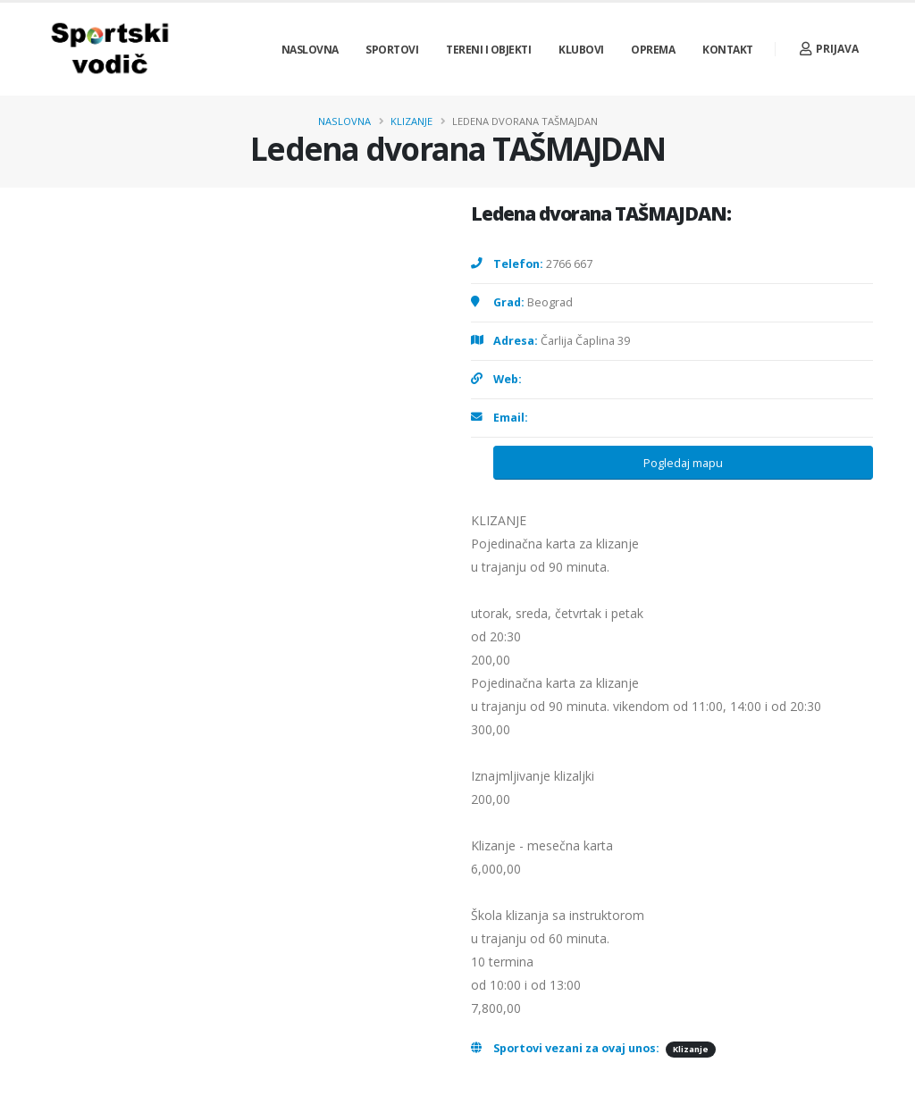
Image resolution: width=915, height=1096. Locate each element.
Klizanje (411, 121)
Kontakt (727, 49)
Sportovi (391, 49)
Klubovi (581, 49)
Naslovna (310, 49)
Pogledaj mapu (683, 463)
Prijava (829, 48)
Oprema (653, 49)
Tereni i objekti (488, 49)
